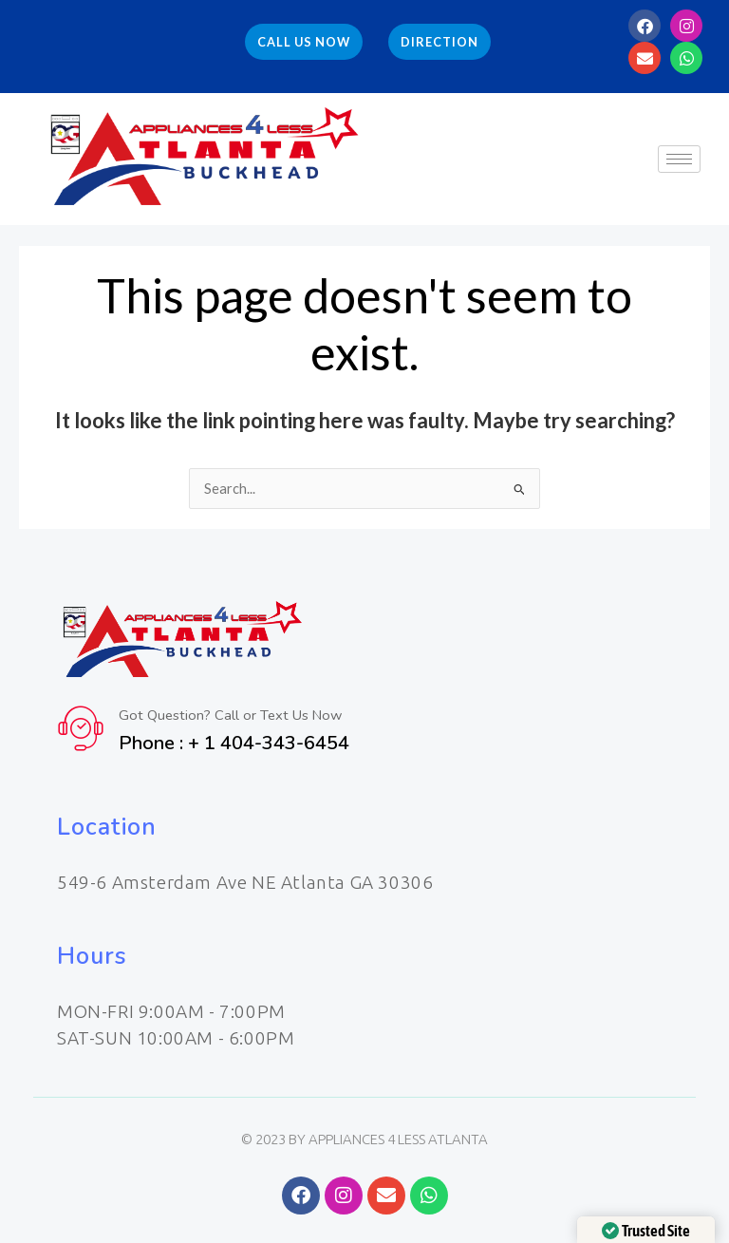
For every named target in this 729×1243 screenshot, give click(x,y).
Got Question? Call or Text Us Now (232, 715)
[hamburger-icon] (679, 159)
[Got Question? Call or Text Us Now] (80, 728)
